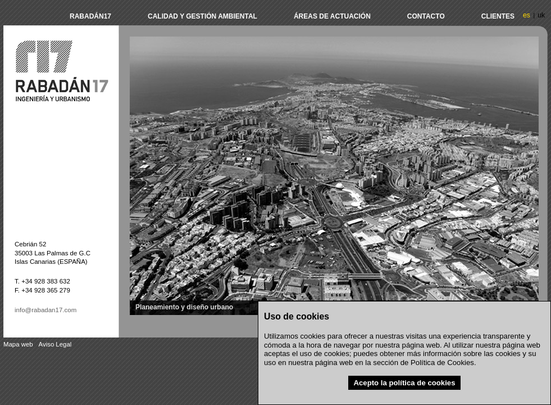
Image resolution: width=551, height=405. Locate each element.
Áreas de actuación (332, 16)
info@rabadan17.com (45, 310)
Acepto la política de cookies (404, 383)
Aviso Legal (55, 344)
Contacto (426, 16)
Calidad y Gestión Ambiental (202, 16)
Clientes (497, 16)
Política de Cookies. (443, 362)
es (526, 15)
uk (541, 15)
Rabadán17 (90, 16)
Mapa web (18, 344)
